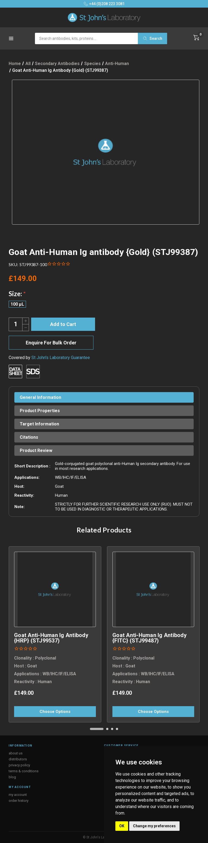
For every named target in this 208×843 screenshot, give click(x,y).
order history (18, 801)
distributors (18, 759)
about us (15, 753)
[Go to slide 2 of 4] (107, 729)
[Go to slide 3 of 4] (112, 729)
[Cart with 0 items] (196, 38)
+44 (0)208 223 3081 (104, 4)
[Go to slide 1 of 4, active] (96, 729)
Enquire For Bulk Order (51, 342)
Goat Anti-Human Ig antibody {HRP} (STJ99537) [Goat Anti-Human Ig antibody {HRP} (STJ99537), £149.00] (51, 637)
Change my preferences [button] (154, 826)
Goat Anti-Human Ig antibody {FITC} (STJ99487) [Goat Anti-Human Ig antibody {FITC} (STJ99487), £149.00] (149, 637)
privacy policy (19, 765)
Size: (17, 294)
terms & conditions (23, 771)
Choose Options (55, 711)
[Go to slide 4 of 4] (117, 729)
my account (18, 795)
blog (12, 777)
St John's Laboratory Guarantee (60, 357)
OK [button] (121, 826)
